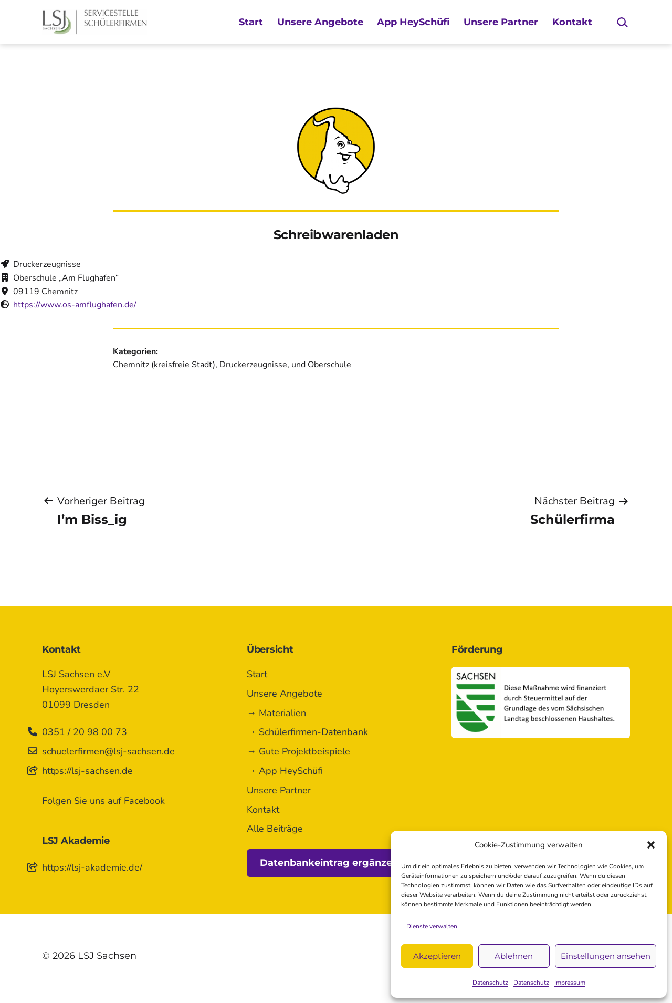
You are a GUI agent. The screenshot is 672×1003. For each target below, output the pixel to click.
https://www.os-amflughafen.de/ (74, 305)
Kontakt (572, 22)
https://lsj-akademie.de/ (92, 867)
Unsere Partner (501, 22)
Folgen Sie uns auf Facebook (103, 800)
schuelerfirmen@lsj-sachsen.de (108, 751)
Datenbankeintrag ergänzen (329, 862)
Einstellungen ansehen (605, 956)
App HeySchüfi (413, 22)
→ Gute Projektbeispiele (298, 751)
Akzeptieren (437, 956)
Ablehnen (514, 956)
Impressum (569, 982)
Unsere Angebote (320, 22)
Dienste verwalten (431, 926)
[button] (651, 845)
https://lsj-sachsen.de (87, 770)
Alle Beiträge (275, 828)
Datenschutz (490, 982)
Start (251, 22)
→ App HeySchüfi (285, 770)
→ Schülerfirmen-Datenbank (307, 732)
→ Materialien (276, 713)
